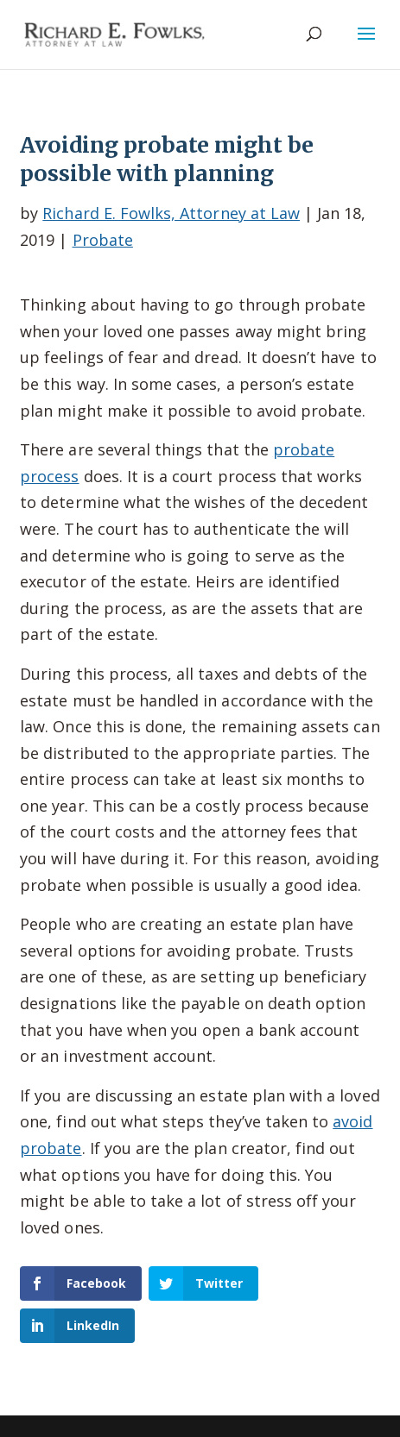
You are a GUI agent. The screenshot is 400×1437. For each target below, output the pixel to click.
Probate (103, 239)
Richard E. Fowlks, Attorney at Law (171, 213)
